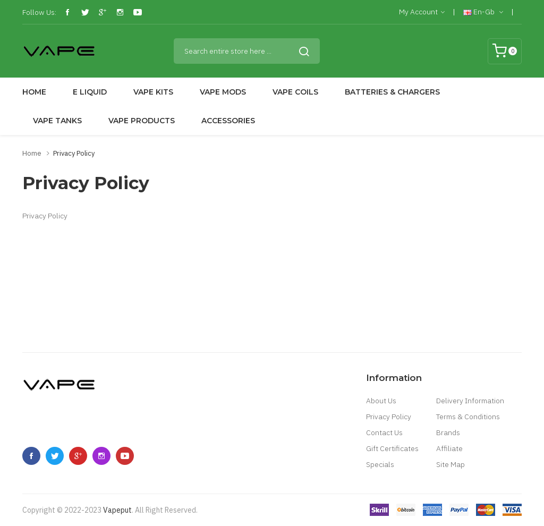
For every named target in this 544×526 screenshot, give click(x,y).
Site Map (450, 464)
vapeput (117, 510)
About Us (381, 400)
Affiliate (449, 448)
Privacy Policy (74, 153)
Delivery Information (470, 400)
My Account (422, 12)
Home (31, 153)
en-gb (483, 12)
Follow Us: (39, 12)
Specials (380, 464)
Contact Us (384, 432)
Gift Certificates (392, 448)
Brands (448, 432)
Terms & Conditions (468, 416)
